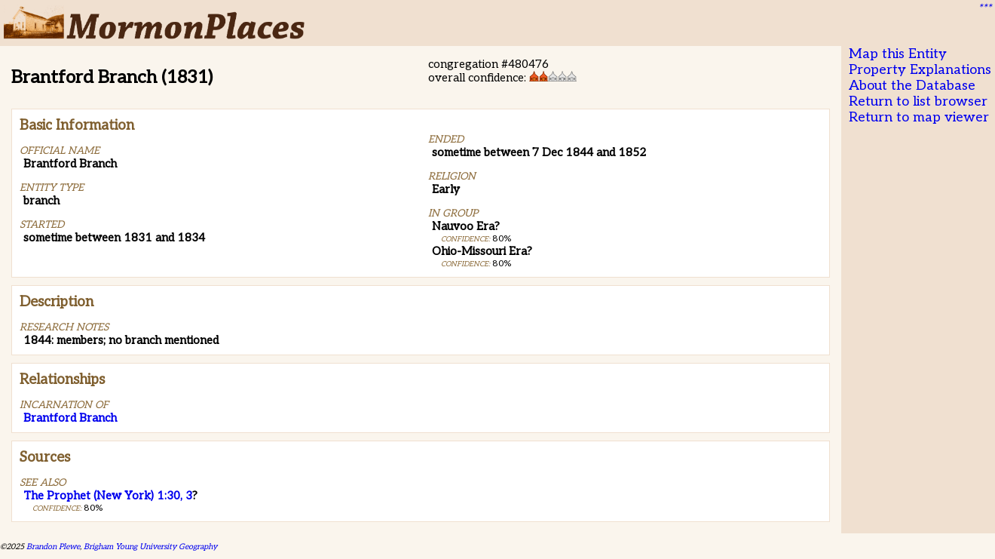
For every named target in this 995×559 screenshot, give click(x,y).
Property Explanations (920, 70)
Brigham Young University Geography (150, 546)
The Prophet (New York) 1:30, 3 (107, 495)
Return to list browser (918, 101)
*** (984, 8)
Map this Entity (898, 54)
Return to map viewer (919, 117)
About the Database (912, 86)
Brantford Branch (70, 418)
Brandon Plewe (53, 546)
